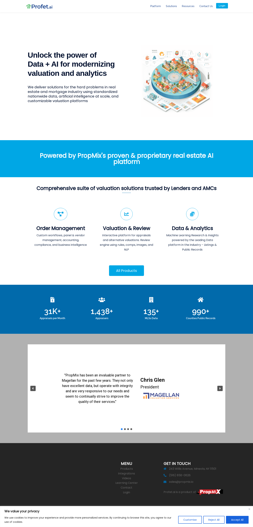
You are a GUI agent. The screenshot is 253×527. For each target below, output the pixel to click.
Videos (126, 478)
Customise (190, 520)
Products (126, 469)
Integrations (126, 473)
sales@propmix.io (181, 482)
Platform (155, 6)
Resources (188, 6)
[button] (33, 388)
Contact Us (206, 6)
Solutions (171, 6)
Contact (126, 488)
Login (222, 5)
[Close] (249, 509)
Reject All (213, 520)
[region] (126, 516)
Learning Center (126, 483)
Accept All (237, 520)
